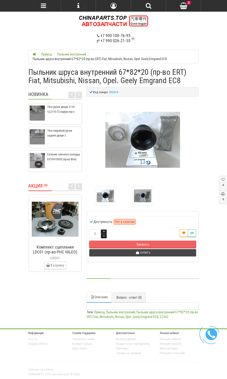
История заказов (170, 344)
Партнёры (122, 348)
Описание (99, 297)
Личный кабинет (170, 339)
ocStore (48, 370)
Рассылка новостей (172, 353)
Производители (126, 339)
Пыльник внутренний (120, 312)
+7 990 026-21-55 (113, 40)
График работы (38, 344)
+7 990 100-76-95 (113, 35)
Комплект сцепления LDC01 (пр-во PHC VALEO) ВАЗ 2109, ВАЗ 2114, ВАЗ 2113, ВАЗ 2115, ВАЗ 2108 (55, 254)
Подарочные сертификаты (133, 344)
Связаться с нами (83, 339)
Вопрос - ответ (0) (129, 297)
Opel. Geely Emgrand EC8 (141, 317)
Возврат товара (82, 344)
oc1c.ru (32, 339)
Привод (99, 312)
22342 (164, 317)
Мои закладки (169, 348)
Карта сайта (79, 348)
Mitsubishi (107, 317)
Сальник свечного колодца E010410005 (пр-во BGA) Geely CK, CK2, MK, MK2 (63, 159)
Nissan (119, 317)
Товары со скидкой (128, 353)
